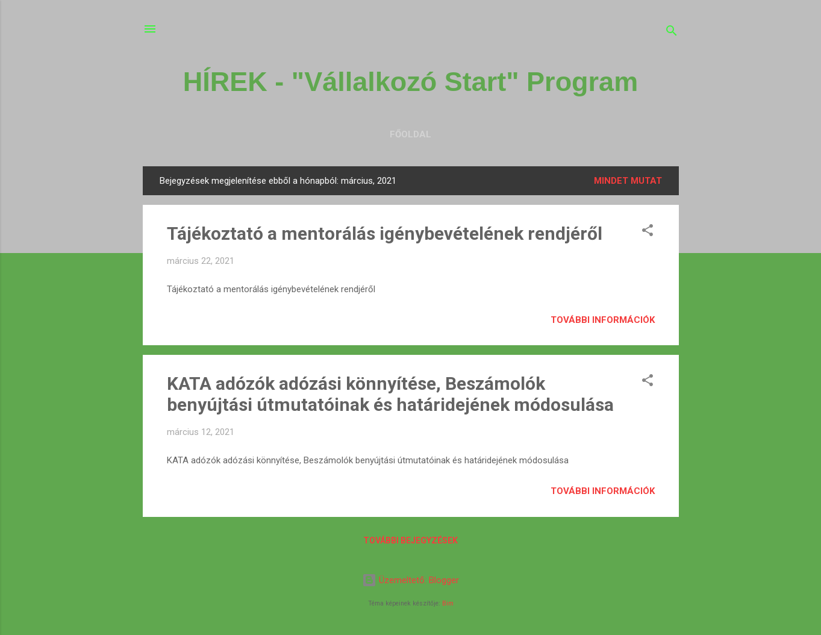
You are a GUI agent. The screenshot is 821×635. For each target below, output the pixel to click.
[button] (647, 232)
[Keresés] (671, 32)
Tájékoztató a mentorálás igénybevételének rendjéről (384, 233)
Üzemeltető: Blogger (410, 580)
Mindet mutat (628, 180)
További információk (603, 319)
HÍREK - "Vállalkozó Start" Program (410, 81)
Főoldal (410, 134)
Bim (448, 603)
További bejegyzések (410, 540)
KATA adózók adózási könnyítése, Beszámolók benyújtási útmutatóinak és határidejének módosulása (390, 394)
